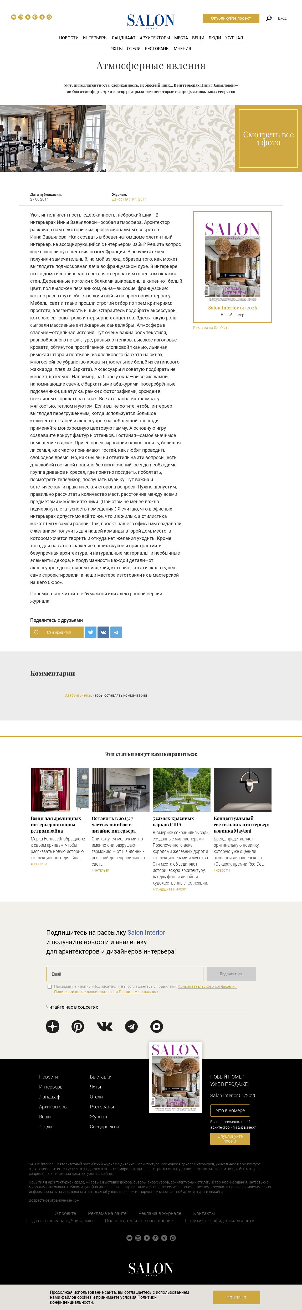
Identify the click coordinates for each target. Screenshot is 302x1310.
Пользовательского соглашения (207, 986)
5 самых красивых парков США (173, 821)
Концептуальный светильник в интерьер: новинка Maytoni (241, 824)
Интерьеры (95, 37)
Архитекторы (155, 37)
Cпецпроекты (104, 1126)
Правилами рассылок (139, 992)
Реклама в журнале (160, 1213)
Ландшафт (124, 37)
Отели (134, 48)
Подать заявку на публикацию (59, 1220)
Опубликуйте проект (231, 18)
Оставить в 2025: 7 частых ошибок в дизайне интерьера (114, 824)
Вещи (198, 37)
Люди (214, 37)
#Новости (39, 864)
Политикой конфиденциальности (84, 992)
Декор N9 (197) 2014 (129, 199)
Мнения (182, 48)
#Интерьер (100, 870)
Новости (69, 37)
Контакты (204, 1213)
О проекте (65, 1213)
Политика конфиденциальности (219, 1220)
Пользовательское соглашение (139, 1220)
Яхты (117, 48)
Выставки (100, 1077)
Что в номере (230, 1110)
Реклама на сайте (107, 1213)
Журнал (234, 37)
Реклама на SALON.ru (211, 328)
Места (181, 37)
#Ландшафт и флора (170, 889)
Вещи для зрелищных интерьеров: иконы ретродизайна (56, 824)
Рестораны (157, 48)
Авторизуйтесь (78, 695)
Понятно (236, 1297)
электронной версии (139, 593)
